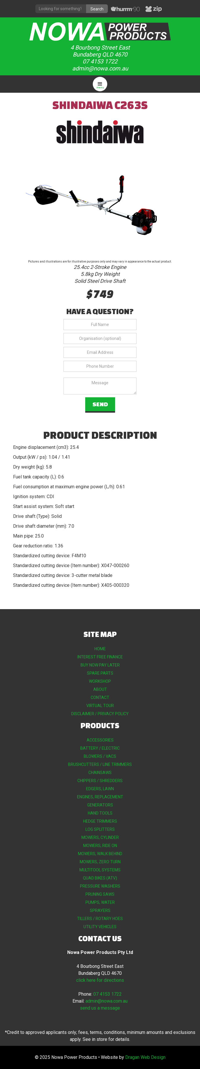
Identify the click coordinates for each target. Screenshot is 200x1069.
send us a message (100, 1008)
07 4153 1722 (100, 61)
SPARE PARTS (100, 673)
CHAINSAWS (100, 772)
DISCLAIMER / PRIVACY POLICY (100, 713)
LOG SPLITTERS (100, 829)
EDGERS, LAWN (100, 788)
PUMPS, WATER (100, 902)
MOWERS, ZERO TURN (100, 861)
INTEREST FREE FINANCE (100, 657)
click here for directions (100, 980)
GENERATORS (100, 805)
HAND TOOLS (100, 813)
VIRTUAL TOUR (100, 705)
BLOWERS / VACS (100, 756)
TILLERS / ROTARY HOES (100, 918)
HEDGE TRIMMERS (100, 821)
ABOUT (100, 689)
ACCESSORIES (100, 740)
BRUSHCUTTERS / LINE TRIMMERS (100, 764)
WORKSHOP (100, 681)
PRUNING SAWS (100, 894)
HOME (100, 649)
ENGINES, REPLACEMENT (100, 797)
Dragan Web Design (145, 1057)
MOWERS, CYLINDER (100, 837)
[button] (100, 84)
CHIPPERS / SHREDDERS (100, 780)
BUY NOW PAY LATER (100, 665)
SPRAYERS (100, 910)
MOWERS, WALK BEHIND (100, 853)
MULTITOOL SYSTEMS (100, 870)
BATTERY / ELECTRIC (100, 748)
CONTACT (100, 697)
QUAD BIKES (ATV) (100, 878)
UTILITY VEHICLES (100, 926)
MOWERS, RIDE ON (100, 845)
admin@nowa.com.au (100, 68)
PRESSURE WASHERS (100, 886)
